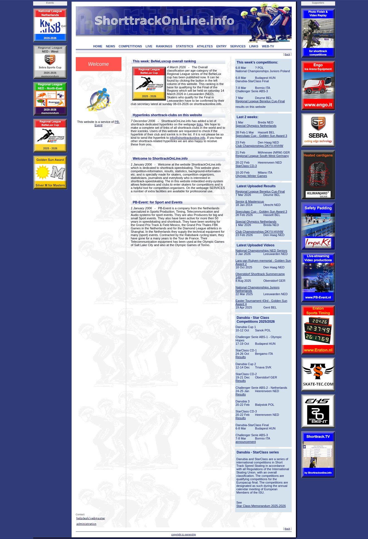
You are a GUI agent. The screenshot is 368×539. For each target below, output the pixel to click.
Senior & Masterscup (250, 201)
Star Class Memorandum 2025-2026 (261, 506)
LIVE (148, 46)
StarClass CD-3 (246, 165)
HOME (97, 46)
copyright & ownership (183, 534)
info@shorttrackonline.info (187, 137)
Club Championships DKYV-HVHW (259, 145)
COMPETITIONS (130, 46)
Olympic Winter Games (251, 176)
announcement (246, 441)
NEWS (110, 46)
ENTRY (221, 46)
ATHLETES (205, 46)
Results (241, 357)
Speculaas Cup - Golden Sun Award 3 (261, 135)
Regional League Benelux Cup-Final (260, 101)
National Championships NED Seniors (261, 250)
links (200, 124)
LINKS (253, 46)
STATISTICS (184, 46)
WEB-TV (268, 46)
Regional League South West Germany (262, 155)
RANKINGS (164, 46)
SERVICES (237, 46)
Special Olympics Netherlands (256, 125)
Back (287, 54)
